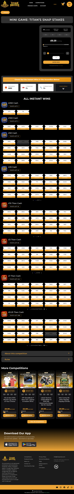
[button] (37, 353)
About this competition (16, 353)
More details (47, 492)
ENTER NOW (56, 62)
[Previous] (5, 12)
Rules (7, 359)
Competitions (39, 2)
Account (43, 5)
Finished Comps (33, 5)
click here (60, 65)
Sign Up (69, 4)
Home (31, 2)
